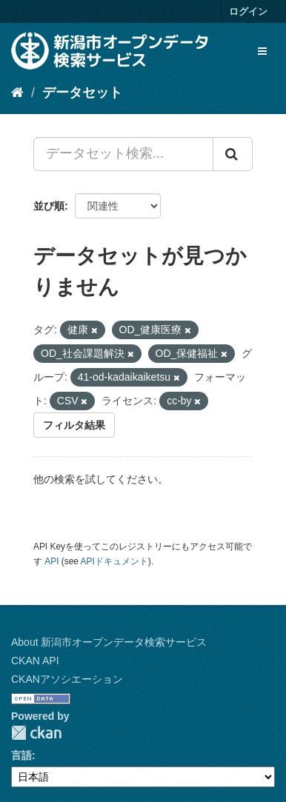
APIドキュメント (114, 561)
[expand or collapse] (262, 51)
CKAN (36, 733)
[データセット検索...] (123, 154)
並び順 (48, 206)
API (51, 561)
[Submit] (233, 154)
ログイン (248, 11)
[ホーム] (17, 92)
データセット (82, 92)
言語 (21, 755)
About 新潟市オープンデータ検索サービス (109, 642)
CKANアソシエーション (67, 679)
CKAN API (35, 660)
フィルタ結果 (74, 425)
